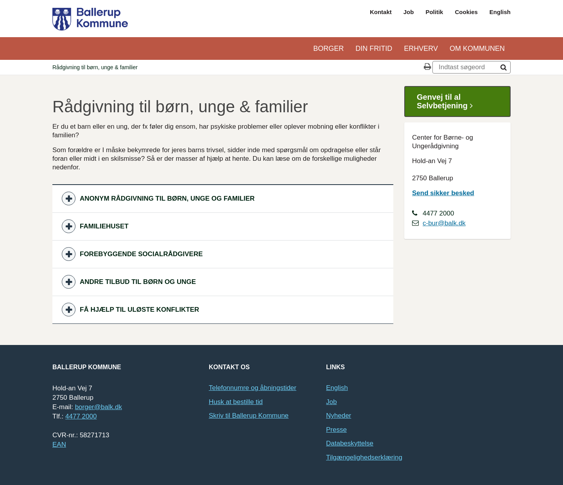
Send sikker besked (443, 193)
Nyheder (338, 415)
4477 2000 (81, 416)
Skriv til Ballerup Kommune (249, 415)
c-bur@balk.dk (444, 223)
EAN (59, 444)
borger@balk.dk (98, 407)
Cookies (466, 12)
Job (408, 12)
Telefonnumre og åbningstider (252, 388)
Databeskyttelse (349, 443)
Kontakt (381, 12)
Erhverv (421, 48)
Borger (328, 48)
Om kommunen (477, 48)
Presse (336, 429)
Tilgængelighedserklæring (364, 457)
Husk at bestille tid (236, 402)
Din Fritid (373, 48)
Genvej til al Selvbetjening (448, 101)
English (500, 12)
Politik (434, 12)
